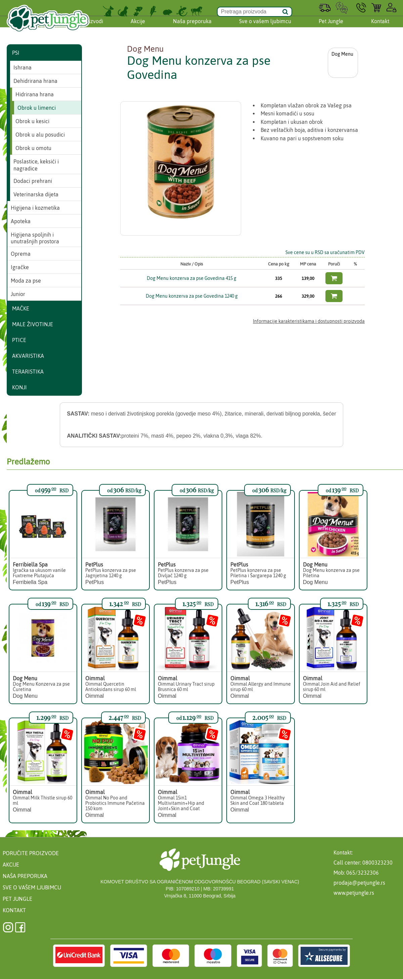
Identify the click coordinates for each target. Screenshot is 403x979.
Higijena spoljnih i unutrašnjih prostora (35, 238)
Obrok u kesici (32, 121)
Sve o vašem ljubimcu (265, 28)
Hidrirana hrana (34, 94)
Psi (15, 53)
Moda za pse (26, 281)
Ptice (19, 340)
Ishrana (22, 67)
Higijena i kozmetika (35, 208)
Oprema (21, 254)
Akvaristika (28, 356)
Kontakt (380, 28)
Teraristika (28, 372)
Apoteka (21, 221)
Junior (18, 294)
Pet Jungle (331, 28)
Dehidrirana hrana (35, 81)
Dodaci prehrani (32, 181)
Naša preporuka (192, 28)
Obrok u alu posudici (40, 135)
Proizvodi (92, 28)
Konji (19, 387)
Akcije (138, 28)
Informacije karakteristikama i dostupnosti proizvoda (309, 321)
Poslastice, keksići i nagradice (36, 165)
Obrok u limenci (36, 108)
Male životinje (32, 324)
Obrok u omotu (33, 148)
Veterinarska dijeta (35, 194)
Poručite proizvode (31, 853)
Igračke (20, 267)
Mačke (20, 308)
